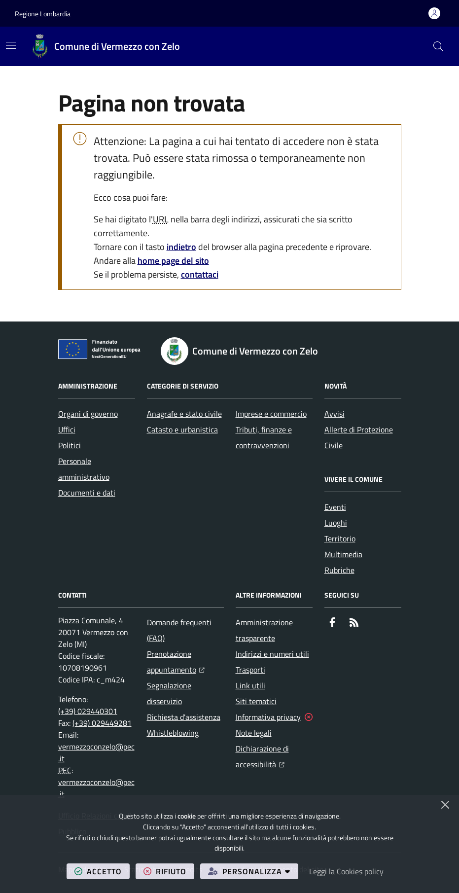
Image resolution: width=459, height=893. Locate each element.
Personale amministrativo (83, 469)
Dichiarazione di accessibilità (274, 756)
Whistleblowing (173, 733)
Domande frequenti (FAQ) (179, 630)
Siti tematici (256, 701)
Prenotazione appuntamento (185, 662)
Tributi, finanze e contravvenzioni (264, 437)
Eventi (335, 507)
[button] (438, 46)
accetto (102, 871)
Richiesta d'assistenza (183, 717)
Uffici (66, 429)
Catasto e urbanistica (182, 429)
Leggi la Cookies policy (346, 871)
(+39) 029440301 (87, 711)
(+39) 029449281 (102, 723)
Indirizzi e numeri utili (272, 654)
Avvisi (334, 414)
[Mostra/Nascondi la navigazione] (11, 45)
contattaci (199, 274)
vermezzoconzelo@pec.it (96, 752)
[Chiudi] (445, 805)
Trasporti (250, 670)
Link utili (250, 685)
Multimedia (343, 554)
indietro (181, 246)
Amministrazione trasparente (264, 630)
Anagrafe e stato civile (184, 414)
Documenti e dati (86, 493)
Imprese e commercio (271, 414)
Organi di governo (88, 414)
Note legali (254, 733)
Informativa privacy (268, 717)
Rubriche (339, 570)
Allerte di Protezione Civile (358, 437)
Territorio (339, 538)
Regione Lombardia (43, 13)
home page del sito (173, 260)
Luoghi (335, 523)
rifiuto (168, 871)
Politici (69, 445)
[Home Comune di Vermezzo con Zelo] (105, 46)
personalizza (253, 871)
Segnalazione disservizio (169, 693)
